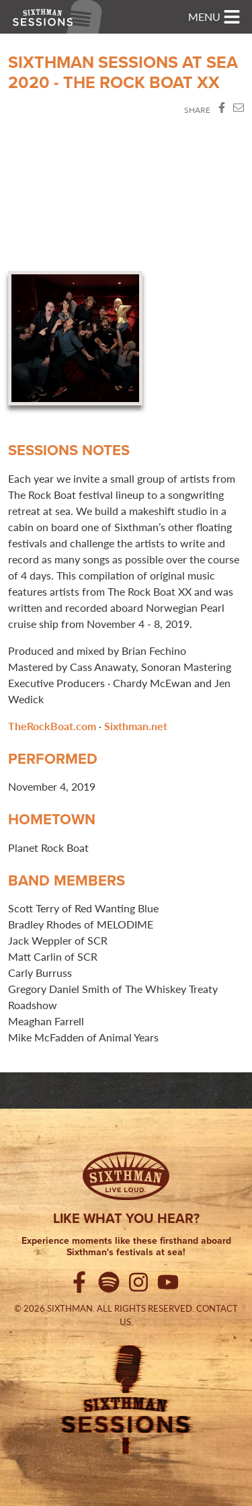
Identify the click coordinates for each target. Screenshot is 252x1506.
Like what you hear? (126, 1218)
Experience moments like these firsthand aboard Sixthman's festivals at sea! (126, 1247)
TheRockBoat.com (52, 726)
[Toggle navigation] (214, 17)
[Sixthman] (126, 1176)
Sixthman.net (135, 726)
